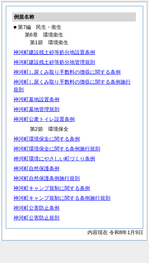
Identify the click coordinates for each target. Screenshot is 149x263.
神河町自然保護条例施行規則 (46, 178)
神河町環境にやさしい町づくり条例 (54, 158)
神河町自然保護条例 (36, 168)
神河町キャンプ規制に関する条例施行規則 (61, 198)
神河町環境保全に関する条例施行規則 (56, 149)
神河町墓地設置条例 (36, 99)
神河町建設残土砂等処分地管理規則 (54, 62)
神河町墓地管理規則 (36, 109)
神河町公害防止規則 (36, 218)
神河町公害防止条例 (36, 208)
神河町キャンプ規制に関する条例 (51, 188)
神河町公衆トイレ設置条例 (44, 119)
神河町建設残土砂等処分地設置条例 (54, 52)
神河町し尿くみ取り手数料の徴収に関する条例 (67, 72)
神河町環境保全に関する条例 (46, 139)
